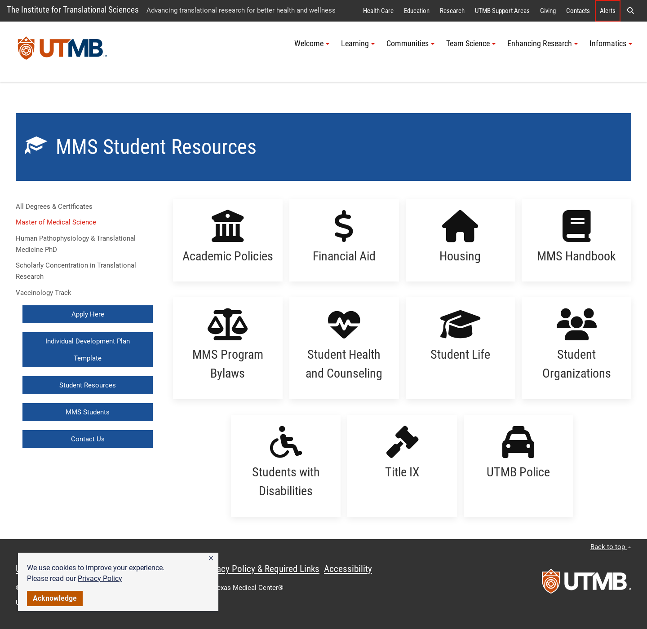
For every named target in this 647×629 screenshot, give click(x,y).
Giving (548, 11)
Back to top (610, 547)
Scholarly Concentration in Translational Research (76, 271)
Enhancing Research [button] (542, 43)
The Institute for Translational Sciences (73, 9)
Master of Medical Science (56, 222)
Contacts (578, 11)
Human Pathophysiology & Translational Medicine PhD (76, 244)
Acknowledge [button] (55, 598)
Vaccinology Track (43, 293)
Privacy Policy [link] (100, 578)
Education (417, 11)
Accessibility (348, 568)
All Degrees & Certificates (54, 206)
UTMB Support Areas (502, 11)
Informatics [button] (610, 43)
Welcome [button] (311, 43)
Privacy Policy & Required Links (260, 568)
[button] (211, 558)
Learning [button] (358, 43)
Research (452, 11)
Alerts (608, 11)
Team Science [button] (471, 43)
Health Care (378, 11)
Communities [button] (410, 43)
